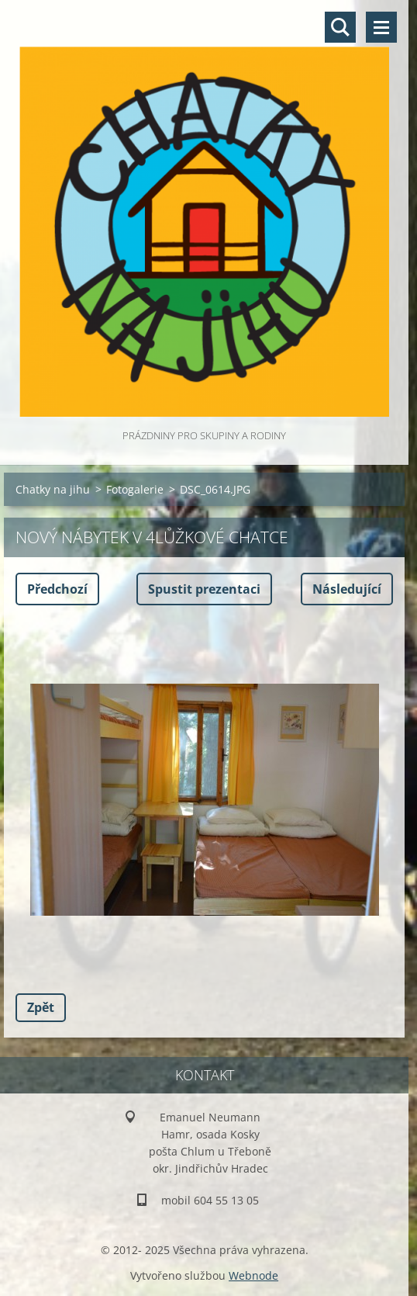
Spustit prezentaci (204, 589)
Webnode (253, 1275)
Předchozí (57, 589)
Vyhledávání (340, 27)
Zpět (40, 1007)
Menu (381, 27)
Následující (346, 589)
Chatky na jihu (53, 489)
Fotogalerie (135, 489)
